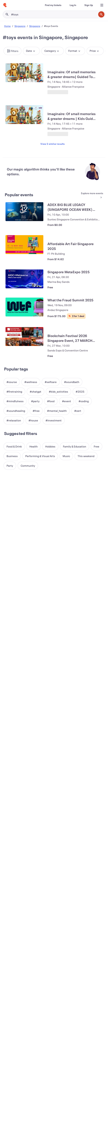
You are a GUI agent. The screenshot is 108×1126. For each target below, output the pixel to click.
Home (7, 26)
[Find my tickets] (53, 5)
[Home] (5, 5)
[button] (12, 51)
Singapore (19, 26)
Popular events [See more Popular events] (19, 194)
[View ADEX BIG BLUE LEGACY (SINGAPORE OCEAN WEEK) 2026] (24, 211)
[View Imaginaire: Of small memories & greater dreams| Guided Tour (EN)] (24, 72)
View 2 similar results (52, 143)
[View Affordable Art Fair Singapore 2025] (24, 244)
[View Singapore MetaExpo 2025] (24, 278)
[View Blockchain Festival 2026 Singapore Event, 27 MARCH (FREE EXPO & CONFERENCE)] (24, 336)
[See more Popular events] (91, 195)
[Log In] (73, 5)
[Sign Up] (89, 5)
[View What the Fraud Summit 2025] (24, 307)
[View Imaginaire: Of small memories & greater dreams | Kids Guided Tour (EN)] (24, 114)
